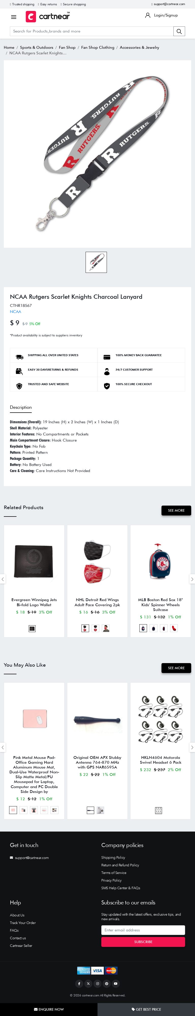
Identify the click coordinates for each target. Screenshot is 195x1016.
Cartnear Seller (21, 946)
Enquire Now (49, 1009)
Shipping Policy (113, 858)
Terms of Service (113, 873)
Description (21, 407)
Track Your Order (23, 923)
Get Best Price (146, 1009)
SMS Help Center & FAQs (120, 888)
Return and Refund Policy (120, 865)
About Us (17, 915)
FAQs (14, 931)
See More (176, 510)
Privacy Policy (111, 881)
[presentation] (3, 579)
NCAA (15, 311)
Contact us (18, 938)
